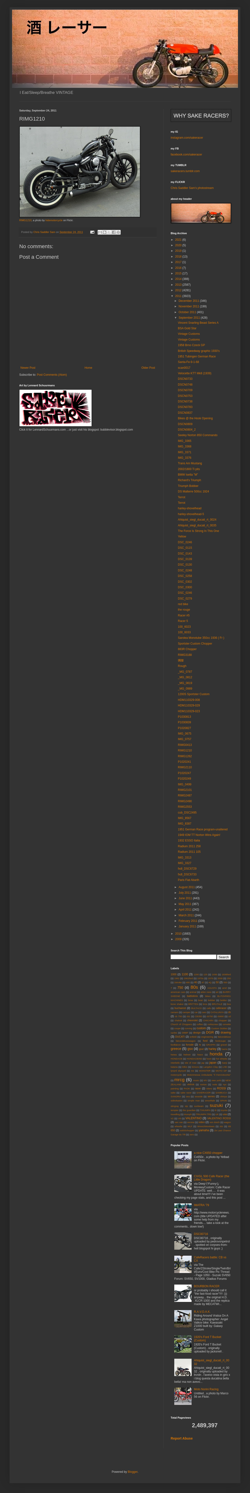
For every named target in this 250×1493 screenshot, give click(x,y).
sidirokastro (176, 1100)
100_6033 (184, 632)
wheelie (178, 1126)
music (196, 1080)
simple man (194, 1100)
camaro (174, 1012)
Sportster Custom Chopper (195, 643)
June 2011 (186, 898)
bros (205, 1004)
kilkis (184, 1067)
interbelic (175, 1062)
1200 (196, 974)
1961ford (188, 978)
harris (224, 1049)
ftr (200, 1044)
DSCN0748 (185, 384)
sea (188, 1096)
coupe (177, 1028)
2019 (178, 250)
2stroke (178, 982)
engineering (207, 1036)
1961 (176, 978)
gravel (224, 1044)
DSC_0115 (185, 547)
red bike (183, 604)
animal (193, 992)
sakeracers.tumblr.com (185, 171)
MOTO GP (221, 1070)
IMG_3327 (184, 863)
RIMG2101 (185, 790)
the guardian (189, 1110)
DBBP (185, 1032)
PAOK (187, 1088)
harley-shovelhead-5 (191, 514)
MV (205, 1080)
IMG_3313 (184, 857)
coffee (200, 1024)
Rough (182, 666)
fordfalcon (176, 1044)
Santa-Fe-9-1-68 (188, 362)
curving (188, 1028)
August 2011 (187, 887)
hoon (209, 1058)
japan (212, 1062)
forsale (190, 1044)
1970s (200, 978)
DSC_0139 (185, 559)
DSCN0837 (185, 412)
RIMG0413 (185, 745)
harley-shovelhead (189, 508)
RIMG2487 (185, 795)
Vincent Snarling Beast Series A (198, 322)
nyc (224, 1084)
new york (216, 1080)
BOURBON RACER (206, 1286)
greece (176, 1049)
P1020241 (184, 761)
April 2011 (185, 909)
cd (229, 1016)
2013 (178, 284)
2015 (178, 273)
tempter (175, 1110)
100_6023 (184, 626)
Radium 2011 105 (189, 851)
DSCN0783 (185, 407)
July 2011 (185, 892)
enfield (193, 1036)
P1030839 (184, 722)
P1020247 (184, 773)
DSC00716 (201, 1234)
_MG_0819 (185, 683)
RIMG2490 (185, 801)
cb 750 (178, 1016)
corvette (227, 1024)
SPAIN (223, 1100)
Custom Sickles (219, 1028)
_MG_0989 (185, 688)
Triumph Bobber (188, 486)
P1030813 (184, 716)
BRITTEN (193, 1004)
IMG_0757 (184, 739)
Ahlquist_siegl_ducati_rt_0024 (197, 519)
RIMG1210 (25, 220)
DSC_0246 (185, 542)
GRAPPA (211, 1044)
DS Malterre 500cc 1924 (193, 491)
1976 (210, 978)
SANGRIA (176, 1096)
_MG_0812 (185, 677)
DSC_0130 (185, 564)
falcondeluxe (224, 1036)
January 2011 (188, 926)
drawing (226, 1032)
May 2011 (185, 904)
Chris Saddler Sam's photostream (192, 188)
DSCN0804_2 (187, 429)
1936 (214, 974)
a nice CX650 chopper (208, 1153)
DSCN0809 (185, 424)
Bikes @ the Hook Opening (195, 418)
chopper (223, 1020)
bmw (190, 1000)
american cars (178, 992)
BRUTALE (217, 1004)
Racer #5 (184, 615)
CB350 (198, 1016)
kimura (195, 1067)
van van (179, 1122)
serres (211, 1096)
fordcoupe (220, 1041)
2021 (178, 239)
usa (225, 1114)
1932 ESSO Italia (189, 840)
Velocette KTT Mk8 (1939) (194, 373)
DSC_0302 (185, 581)
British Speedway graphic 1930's (199, 351)
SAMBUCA (221, 1092)
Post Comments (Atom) (52, 374)
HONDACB (176, 1058)
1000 (173, 974)
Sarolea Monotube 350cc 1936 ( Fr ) (201, 638)
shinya (223, 1096)
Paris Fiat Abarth (188, 880)
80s (194, 987)
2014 (178, 279)
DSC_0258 (185, 576)
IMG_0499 (184, 784)
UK (217, 1114)
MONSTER (205, 1070)
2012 (178, 290)
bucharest (180, 1008)
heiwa (174, 1054)
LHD (224, 1067)
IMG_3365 (184, 441)
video (202, 1122)
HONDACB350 (194, 1058)
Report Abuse (182, 1438)
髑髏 (181, 660)
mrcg (179, 1079)
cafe (208, 1008)
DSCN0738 (185, 401)
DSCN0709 (185, 390)
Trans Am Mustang (190, 463)
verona (190, 1122)
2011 (178, 296)
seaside (199, 1096)
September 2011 (190, 317)
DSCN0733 (185, 379)
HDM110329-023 (189, 711)
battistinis (192, 996)
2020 (178, 245)
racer (198, 1088)
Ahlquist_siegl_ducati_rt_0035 (197, 525)
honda (216, 1053)
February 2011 (188, 921)
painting (175, 1088)
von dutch (215, 1122)
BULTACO (196, 1008)
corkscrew (212, 1024)
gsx (190, 1049)
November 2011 (189, 306)
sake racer (186, 1092)
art (217, 992)
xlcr (221, 1126)
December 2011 (189, 301)
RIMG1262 (185, 756)
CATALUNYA (217, 1012)
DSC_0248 (185, 570)
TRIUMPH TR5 (203, 1114)
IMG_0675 (184, 733)
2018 (178, 256)
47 (203, 982)
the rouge (184, 609)
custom (201, 1028)
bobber (211, 1000)
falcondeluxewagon (185, 1041)
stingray (175, 1106)
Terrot (181, 497)
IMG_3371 (184, 452)
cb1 (188, 1016)
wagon (227, 1122)
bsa (229, 1004)
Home (88, 367)
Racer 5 (183, 621)
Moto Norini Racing (206, 1389)
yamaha (204, 1130)
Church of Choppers (181, 1024)
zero (191, 1134)
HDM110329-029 (189, 705)
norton (203, 1084)
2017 (178, 262)
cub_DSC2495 (187, 812)
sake (173, 1092)
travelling (175, 1114)
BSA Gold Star (187, 328)
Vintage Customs (189, 334)
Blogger (133, 1472)
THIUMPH (205, 1110)
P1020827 (184, 728)
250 (229, 978)
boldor (223, 1000)
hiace (200, 1054)
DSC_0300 (185, 587)
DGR (210, 1032)
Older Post (148, 367)
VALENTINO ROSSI (219, 1118)
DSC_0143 (185, 553)
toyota (224, 1110)
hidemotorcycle (53, 220)
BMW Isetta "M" (188, 474)
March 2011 (187, 915)
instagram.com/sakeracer (187, 137)
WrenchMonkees (206, 1126)
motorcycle (176, 1074)
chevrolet (192, 1020)
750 (180, 987)
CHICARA (208, 1020)
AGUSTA (212, 988)
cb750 (209, 1016)
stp (186, 1106)
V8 (179, 1118)
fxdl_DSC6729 (187, 868)
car (196, 1012)
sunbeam (199, 1106)
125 (205, 974)
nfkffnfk (190, 1084)
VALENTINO (194, 1118)
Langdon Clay (210, 1067)
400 (188, 982)
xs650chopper (187, 1130)
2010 (178, 933)
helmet (187, 1054)
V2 (172, 1118)
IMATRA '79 (201, 1205)
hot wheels (221, 1058)
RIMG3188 (185, 655)
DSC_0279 (185, 598)
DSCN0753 (185, 396)
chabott (178, 1020)
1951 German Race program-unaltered (203, 829)
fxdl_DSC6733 (187, 874)
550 (225, 982)
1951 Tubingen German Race (197, 356)
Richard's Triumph (189, 480)
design (197, 1032)
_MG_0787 (185, 671)
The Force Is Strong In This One (198, 531)
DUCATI (180, 1036)
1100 (184, 974)
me (192, 1070)
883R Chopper (187, 649)
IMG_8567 (184, 818)
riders (209, 1088)
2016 (178, 268)
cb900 (221, 1016)
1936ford (226, 974)
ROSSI (221, 1088)
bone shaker (177, 1004)
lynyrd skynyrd (178, 1070)
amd (224, 988)
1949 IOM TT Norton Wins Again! (199, 835)
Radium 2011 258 (189, 846)
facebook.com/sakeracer (186, 154)
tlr (216, 1110)
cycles (174, 1032)
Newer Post (27, 367)
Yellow (182, 536)
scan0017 (184, 367)
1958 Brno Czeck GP (191, 345)
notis (214, 1084)
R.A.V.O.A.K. (202, 1311)
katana (174, 1067)
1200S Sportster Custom (193, 694)
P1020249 (184, 778)
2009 (178, 939)
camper (186, 1012)
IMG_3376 (184, 457)
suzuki (216, 1105)
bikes (207, 996)
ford (205, 1040)
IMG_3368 (184, 446)
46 (195, 982)
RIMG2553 (185, 806)
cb (229, 1012)
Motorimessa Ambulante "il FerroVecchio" (209, 1074)
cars (204, 1012)
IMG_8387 (184, 823)
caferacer (221, 1008)
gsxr (201, 1048)
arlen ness (206, 992)
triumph (188, 1114)
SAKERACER (203, 1092)
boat (200, 1000)
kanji (224, 1062)
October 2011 (188, 312)
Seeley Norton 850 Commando (198, 435)
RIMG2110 (185, 767)
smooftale (210, 1100)
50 (217, 982)
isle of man (190, 1062)
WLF (190, 1126)
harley (213, 1049)
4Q (210, 982)
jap (203, 1062)
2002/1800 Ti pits (189, 469)
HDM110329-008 (189, 700)
